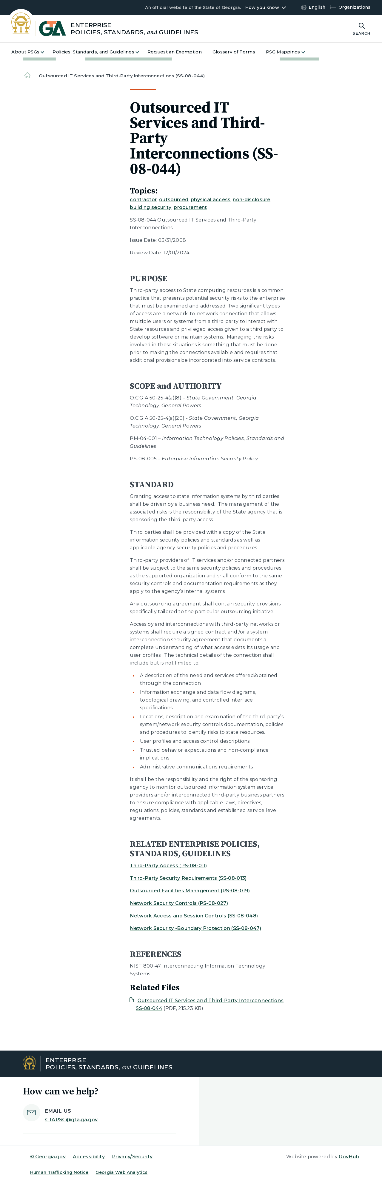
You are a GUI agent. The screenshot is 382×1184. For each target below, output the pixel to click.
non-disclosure (251, 199)
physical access (211, 199)
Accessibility (89, 1157)
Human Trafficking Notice (59, 1172)
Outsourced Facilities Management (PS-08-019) (190, 891)
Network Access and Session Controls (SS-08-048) (194, 916)
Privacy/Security (132, 1157)
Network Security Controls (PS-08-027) (179, 903)
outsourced (173, 199)
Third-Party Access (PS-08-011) (168, 865)
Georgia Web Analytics (121, 1172)
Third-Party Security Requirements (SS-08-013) (188, 878)
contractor (143, 199)
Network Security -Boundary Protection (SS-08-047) (195, 928)
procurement (190, 207)
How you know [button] (262, 7)
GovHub (349, 1157)
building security (150, 207)
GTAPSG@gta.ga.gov (71, 1120)
